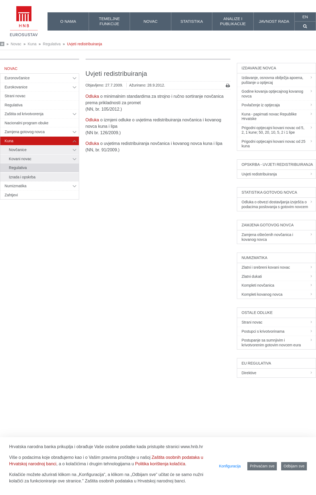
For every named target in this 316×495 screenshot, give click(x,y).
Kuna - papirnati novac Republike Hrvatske (278, 116)
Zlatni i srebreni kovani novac (278, 267)
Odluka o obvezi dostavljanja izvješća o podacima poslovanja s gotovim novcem (278, 204)
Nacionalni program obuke (27, 123)
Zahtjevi (11, 195)
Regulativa (52, 44)
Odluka (92, 96)
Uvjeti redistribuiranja (84, 44)
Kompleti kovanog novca (278, 294)
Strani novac (15, 96)
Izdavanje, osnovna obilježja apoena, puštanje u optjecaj (278, 80)
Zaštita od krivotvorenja (24, 114)
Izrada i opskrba (22, 177)
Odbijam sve (294, 466)
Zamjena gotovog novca (25, 132)
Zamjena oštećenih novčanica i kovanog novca (278, 237)
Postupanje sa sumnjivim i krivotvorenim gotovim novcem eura (278, 342)
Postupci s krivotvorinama (278, 331)
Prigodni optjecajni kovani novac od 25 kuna (278, 143)
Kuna (32, 44)
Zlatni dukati (278, 276)
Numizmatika (16, 186)
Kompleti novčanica (278, 285)
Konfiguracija (230, 466)
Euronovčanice (17, 78)
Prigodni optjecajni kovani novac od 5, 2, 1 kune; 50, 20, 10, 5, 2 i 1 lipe (278, 130)
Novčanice (18, 150)
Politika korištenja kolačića (160, 464)
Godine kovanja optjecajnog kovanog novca (278, 93)
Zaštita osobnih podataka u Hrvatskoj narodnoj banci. (135, 481)
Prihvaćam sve (262, 466)
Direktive (278, 373)
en (305, 16)
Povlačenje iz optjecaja (278, 105)
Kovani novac (20, 159)
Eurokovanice (16, 87)
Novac (16, 44)
